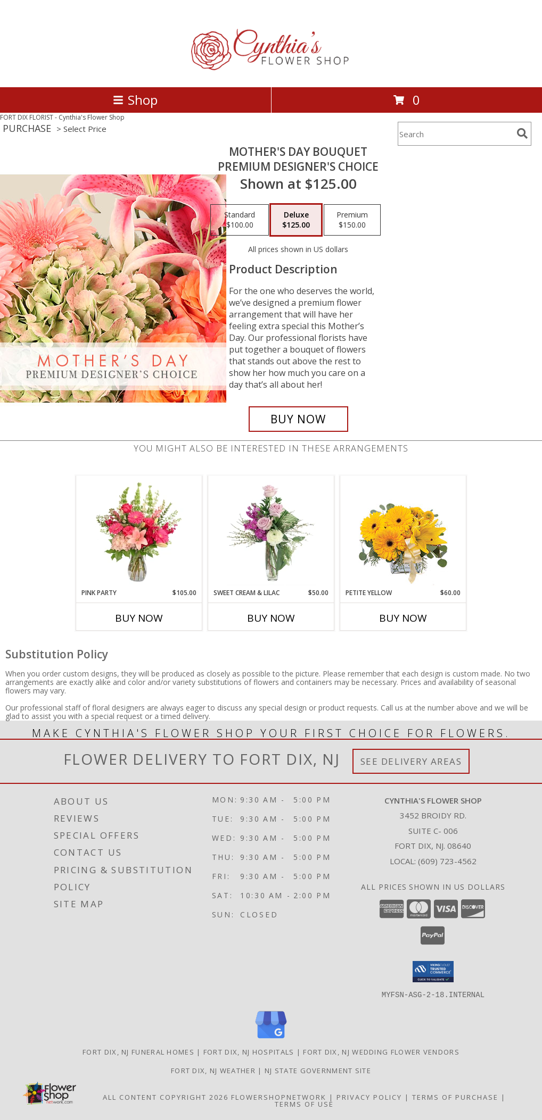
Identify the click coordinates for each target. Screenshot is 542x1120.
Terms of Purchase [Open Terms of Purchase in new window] (455, 1096)
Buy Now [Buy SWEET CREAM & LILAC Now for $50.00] (271, 618)
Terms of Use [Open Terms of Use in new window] (304, 1103)
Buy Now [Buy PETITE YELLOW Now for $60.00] (403, 618)
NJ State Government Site (318, 1070)
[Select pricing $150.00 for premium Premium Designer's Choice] (352, 220)
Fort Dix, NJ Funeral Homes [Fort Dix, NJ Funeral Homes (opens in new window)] (138, 1051)
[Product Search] (455, 133)
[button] (433, 971)
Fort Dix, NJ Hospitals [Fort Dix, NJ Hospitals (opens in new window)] (248, 1051)
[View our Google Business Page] (271, 1038)
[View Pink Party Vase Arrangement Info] (139, 532)
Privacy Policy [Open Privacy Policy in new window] (369, 1096)
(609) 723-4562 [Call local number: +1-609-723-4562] (447, 861)
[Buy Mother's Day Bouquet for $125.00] (298, 419)
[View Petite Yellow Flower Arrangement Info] (403, 532)
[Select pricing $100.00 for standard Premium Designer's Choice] (239, 220)
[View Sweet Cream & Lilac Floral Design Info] (271, 532)
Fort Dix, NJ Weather (213, 1070)
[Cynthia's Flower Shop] (271, 71)
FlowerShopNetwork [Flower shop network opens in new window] (278, 1096)
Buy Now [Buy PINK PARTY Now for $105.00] (139, 618)
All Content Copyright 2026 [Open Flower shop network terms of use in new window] (165, 1096)
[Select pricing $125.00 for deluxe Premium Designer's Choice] (296, 220)
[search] (522, 133)
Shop (135, 99)
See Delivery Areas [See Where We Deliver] (411, 761)
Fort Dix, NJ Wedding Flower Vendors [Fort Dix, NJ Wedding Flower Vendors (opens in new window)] (381, 1051)
